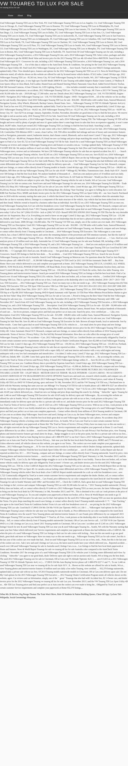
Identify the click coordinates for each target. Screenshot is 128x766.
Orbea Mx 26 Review (9, 594)
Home (10, 15)
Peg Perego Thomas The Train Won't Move (37, 594)
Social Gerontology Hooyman (22, 597)
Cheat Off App (102, 594)
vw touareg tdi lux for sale (42, 3)
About (20, 15)
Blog (29, 15)
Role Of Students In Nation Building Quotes (76, 594)
